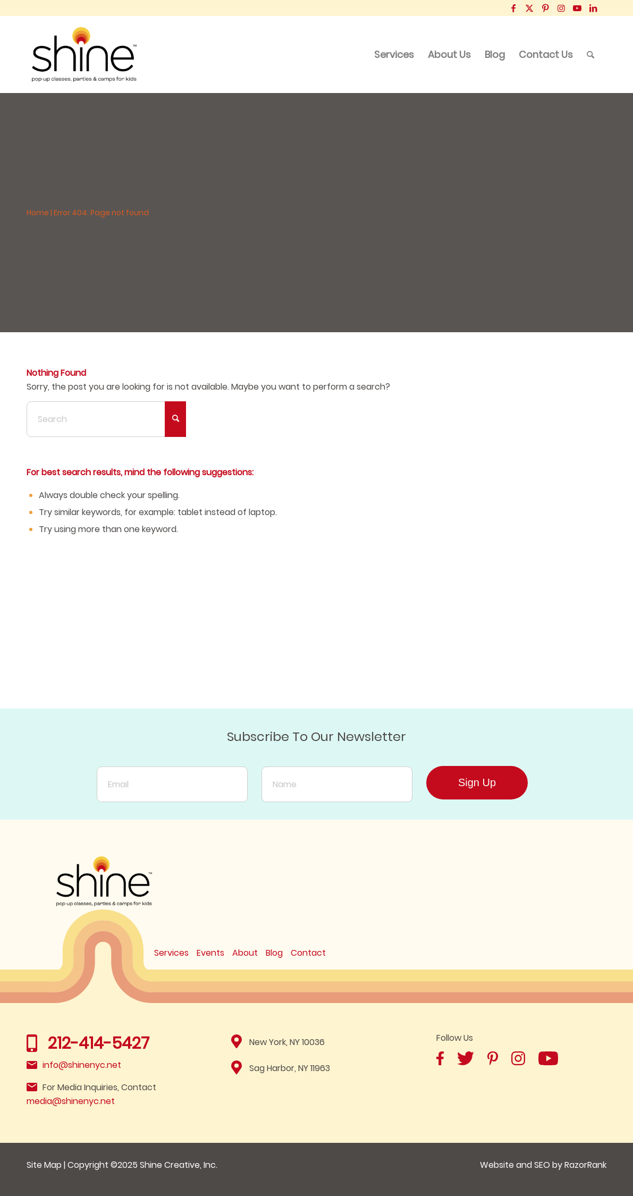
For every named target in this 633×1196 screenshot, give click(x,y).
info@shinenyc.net (82, 1065)
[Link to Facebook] (513, 8)
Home (38, 212)
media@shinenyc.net (71, 1101)
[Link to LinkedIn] (593, 8)
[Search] (590, 54)
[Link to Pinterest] (545, 8)
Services (171, 953)
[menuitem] (394, 54)
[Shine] (84, 54)
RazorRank (585, 1165)
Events (210, 953)
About (245, 953)
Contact (308, 953)
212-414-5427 (98, 1043)
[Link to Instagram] (561, 8)
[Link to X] (529, 8)
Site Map (44, 1165)
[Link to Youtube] (577, 8)
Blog (274, 953)
